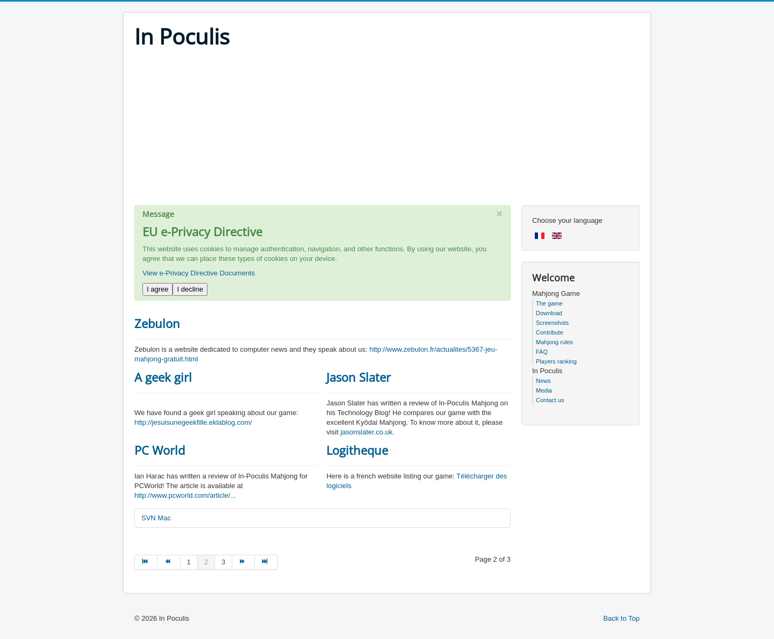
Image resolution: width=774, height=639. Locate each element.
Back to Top (621, 618)
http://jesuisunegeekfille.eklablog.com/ (193, 422)
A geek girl (163, 377)
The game (549, 303)
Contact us (550, 400)
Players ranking (556, 361)
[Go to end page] (266, 562)
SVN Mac (156, 518)
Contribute (549, 332)
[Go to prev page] (168, 562)
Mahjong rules (554, 342)
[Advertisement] (387, 130)
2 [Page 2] (206, 562)
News (543, 380)
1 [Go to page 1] (189, 562)
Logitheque (357, 450)
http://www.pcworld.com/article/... (185, 495)
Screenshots (552, 323)
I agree (157, 289)
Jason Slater (358, 377)
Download (549, 313)
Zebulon (157, 323)
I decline (190, 289)
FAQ (542, 351)
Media (544, 390)
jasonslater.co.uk (366, 432)
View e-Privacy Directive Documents (198, 273)
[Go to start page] (145, 562)
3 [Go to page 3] (223, 562)
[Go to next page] (243, 562)
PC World (159, 450)
